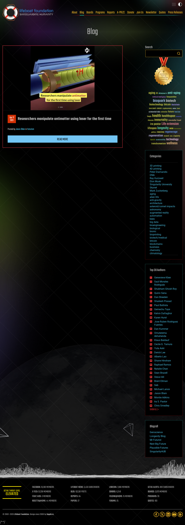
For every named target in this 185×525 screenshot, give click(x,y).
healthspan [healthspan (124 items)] (168, 116)
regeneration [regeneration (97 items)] (156, 135)
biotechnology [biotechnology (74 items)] (156, 104)
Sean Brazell (160, 372)
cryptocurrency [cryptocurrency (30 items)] (167, 109)
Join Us (140, 12)
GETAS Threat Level (13, 493)
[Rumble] (180, 514)
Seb (156, 385)
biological (155, 228)
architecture (156, 203)
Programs (100, 12)
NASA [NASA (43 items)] (171, 128)
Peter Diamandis (158, 171)
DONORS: (113, 492)
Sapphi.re (50, 514)
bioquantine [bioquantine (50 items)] (171, 97)
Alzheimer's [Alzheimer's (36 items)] (163, 93)
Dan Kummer (161, 328)
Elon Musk (155, 181)
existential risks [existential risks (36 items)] (154, 112)
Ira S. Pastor (160, 401)
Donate (130, 12)
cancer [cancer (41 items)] (159, 108)
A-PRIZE (121, 12)
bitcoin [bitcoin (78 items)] (167, 104)
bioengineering (157, 225)
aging (153, 193)
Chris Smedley (161, 405)
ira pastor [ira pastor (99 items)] (155, 124)
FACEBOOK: (38, 487)
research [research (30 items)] (166, 136)
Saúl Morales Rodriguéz (161, 283)
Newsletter (151, 12)
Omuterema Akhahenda (160, 334)
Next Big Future (158, 443)
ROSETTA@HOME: (41, 501)
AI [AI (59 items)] (157, 93)
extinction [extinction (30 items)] (164, 112)
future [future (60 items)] (171, 111)
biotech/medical (158, 237)
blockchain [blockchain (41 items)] (175, 105)
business (154, 247)
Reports (111, 12)
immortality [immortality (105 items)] (161, 120)
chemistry (155, 250)
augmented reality (159, 212)
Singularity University (161, 184)
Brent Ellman (161, 381)
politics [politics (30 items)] (153, 132)
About (74, 12)
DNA (152, 175)
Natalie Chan (161, 368)
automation (156, 215)
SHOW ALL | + (154, 410)
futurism (30, 129)
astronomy (155, 209)
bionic (153, 231)
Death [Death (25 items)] (178, 108)
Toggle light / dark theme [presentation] (180, 4)
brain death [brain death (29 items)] (152, 109)
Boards (89, 12)
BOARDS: (151, 492)
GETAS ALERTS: (154, 487)
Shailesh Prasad (162, 301)
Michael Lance (162, 389)
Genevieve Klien (162, 277)
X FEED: (37, 492)
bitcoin (153, 240)
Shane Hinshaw (162, 360)
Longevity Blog (157, 436)
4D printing (155, 168)
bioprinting (155, 234)
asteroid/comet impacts (162, 206)
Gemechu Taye (162, 309)
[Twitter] (162, 514)
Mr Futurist (155, 439)
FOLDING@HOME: (117, 496)
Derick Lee (159, 352)
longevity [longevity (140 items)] (163, 128)
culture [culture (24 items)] (174, 108)
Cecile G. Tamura (163, 344)
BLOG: (74, 492)
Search (178, 53)
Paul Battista (161, 305)
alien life (154, 197)
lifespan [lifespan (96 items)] (152, 128)
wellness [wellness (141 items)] (172, 143)
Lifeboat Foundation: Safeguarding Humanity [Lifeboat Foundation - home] (28, 12)
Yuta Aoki (159, 348)
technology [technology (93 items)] (172, 139)
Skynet (153, 187)
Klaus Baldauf (161, 340)
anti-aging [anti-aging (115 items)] (174, 93)
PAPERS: (75, 501)
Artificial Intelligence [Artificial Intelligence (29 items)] (159, 97)
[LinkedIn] (168, 514)
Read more (62, 139)
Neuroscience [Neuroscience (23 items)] (177, 129)
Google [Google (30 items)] (149, 117)
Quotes (162, 12)
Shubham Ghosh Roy (165, 288)
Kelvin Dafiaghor (163, 313)
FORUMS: (113, 501)
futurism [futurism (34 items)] (177, 112)
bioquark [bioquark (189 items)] (159, 101)
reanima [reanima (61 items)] (160, 132)
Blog (82, 12)
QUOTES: (151, 501)
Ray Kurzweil (156, 178)
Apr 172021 (12, 119)
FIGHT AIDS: (39, 496)
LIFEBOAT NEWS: (78, 487)
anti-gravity (156, 200)
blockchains (156, 244)
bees (152, 218)
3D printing (155, 165)
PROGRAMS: (152, 496)
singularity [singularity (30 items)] (176, 136)
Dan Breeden (161, 297)
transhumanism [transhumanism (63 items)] (158, 143)
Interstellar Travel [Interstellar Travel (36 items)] (174, 120)
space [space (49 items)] (152, 139)
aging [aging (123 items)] (152, 93)
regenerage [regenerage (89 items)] (171, 132)
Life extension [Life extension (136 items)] (170, 124)
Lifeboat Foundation (21, 514)
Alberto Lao (160, 356)
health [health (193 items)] (156, 116)
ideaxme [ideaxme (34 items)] (150, 120)
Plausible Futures (159, 447)
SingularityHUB (158, 451)
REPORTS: (76, 496)
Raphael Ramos (162, 364)
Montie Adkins (161, 397)
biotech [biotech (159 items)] (171, 101)
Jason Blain (20, 129)
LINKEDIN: (114, 487)
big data (154, 222)
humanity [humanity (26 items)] (179, 117)
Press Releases (175, 12)
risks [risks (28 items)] (171, 136)
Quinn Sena (160, 293)
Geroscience (156, 432)
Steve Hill (159, 377)
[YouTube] (174, 514)
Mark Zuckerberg (159, 190)
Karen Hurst (160, 317)
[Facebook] (156, 514)
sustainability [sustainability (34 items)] (160, 140)
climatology (156, 253)
